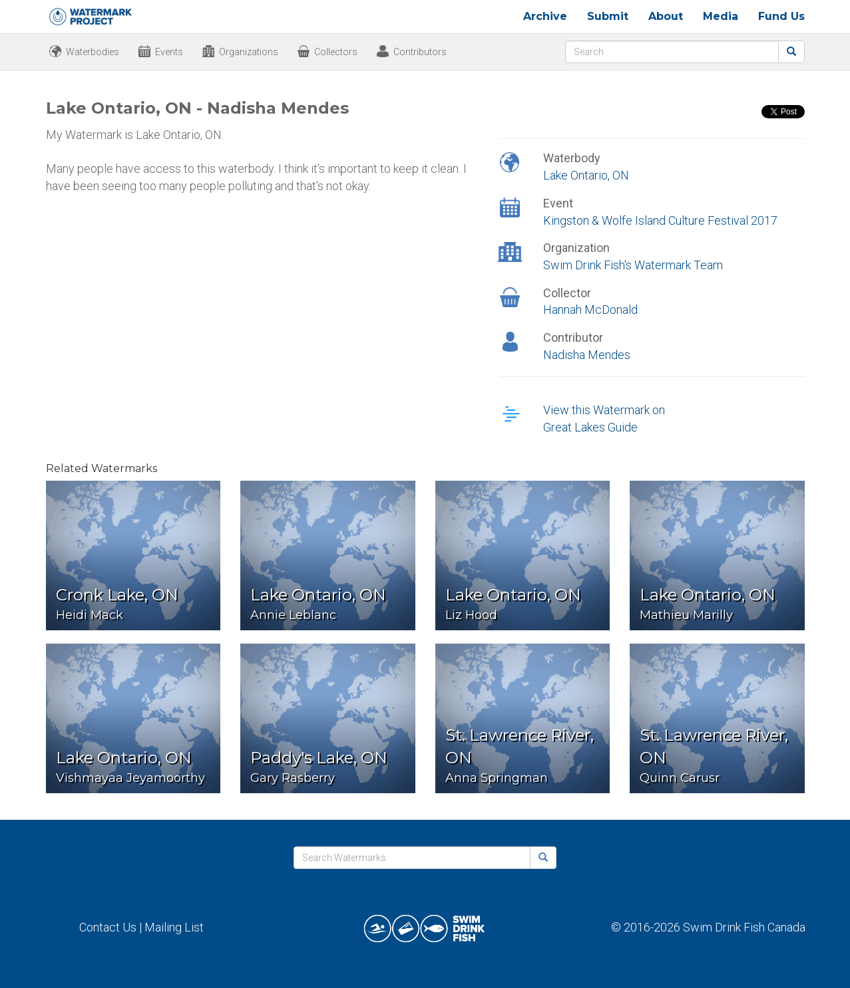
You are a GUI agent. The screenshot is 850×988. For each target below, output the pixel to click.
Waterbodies (92, 52)
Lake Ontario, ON (586, 175)
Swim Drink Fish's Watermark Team (633, 265)
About (665, 16)
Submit (607, 16)
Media (720, 16)
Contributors (420, 52)
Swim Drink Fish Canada (744, 927)
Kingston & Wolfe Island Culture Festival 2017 (660, 220)
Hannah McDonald (590, 309)
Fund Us (781, 16)
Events (169, 52)
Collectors (335, 52)
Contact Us (107, 927)
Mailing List (174, 927)
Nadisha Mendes (586, 355)
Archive (545, 16)
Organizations (248, 52)
